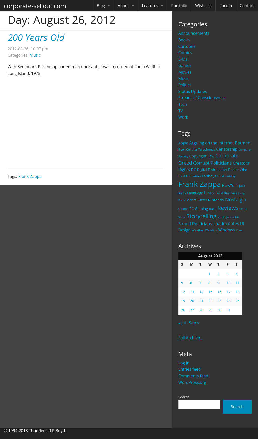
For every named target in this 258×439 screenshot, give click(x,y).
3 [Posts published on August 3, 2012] (228, 273)
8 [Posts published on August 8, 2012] (209, 282)
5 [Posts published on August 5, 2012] (182, 282)
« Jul (182, 323)
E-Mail (184, 59)
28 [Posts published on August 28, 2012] (201, 310)
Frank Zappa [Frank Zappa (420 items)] (199, 184)
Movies (185, 72)
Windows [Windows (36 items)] (226, 230)
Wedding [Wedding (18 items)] (211, 230)
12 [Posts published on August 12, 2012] (183, 291)
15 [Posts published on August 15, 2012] (210, 291)
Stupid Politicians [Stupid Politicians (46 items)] (195, 223)
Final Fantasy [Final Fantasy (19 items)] (226, 176)
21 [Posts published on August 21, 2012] (201, 300)
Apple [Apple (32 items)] (183, 142)
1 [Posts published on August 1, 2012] (209, 273)
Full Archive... (190, 338)
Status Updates (192, 91)
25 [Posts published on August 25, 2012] (238, 300)
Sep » (194, 323)
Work (183, 117)
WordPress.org (192, 382)
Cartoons (187, 46)
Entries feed (189, 369)
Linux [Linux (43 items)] (209, 193)
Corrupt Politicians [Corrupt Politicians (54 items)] (212, 163)
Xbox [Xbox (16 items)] (239, 230)
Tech (182, 104)
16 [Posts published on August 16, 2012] (219, 291)
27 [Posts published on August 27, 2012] (192, 310)
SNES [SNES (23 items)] (243, 208)
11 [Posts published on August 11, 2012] (238, 282)
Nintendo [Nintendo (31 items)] (216, 199)
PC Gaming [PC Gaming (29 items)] (198, 208)
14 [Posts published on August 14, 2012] (201, 291)
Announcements (193, 33)
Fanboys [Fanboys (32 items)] (209, 175)
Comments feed (193, 376)
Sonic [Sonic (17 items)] (182, 217)
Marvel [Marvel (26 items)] (192, 200)
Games (184, 65)
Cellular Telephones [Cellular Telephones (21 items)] (200, 149)
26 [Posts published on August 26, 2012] (183, 310)
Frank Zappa (30, 176)
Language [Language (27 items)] (195, 193)
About (123, 5)
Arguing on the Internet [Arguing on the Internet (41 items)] (211, 143)
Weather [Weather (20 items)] (198, 230)
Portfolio (179, 5)
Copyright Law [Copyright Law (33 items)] (201, 155)
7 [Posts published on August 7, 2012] (200, 282)
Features (150, 5)
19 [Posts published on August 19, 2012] (183, 300)
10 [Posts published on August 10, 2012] (229, 282)
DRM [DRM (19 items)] (181, 176)
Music (183, 78)
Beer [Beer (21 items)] (181, 149)
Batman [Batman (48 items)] (242, 143)
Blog (101, 5)
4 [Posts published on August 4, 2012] (237, 273)
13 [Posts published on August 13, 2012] (192, 291)
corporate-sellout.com (35, 6)
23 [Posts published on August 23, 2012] (219, 300)
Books (184, 40)
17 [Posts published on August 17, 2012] (229, 291)
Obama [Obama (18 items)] (183, 209)
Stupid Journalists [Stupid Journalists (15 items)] (228, 217)
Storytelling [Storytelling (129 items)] (201, 216)
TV (180, 111)
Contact (247, 5)
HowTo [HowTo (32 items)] (228, 185)
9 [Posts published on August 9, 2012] (218, 282)
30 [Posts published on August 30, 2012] (219, 310)
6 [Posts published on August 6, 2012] (191, 282)
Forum (225, 5)
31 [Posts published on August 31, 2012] (229, 310)
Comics (185, 52)
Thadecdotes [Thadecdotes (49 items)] (226, 223)
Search (183, 397)
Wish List (203, 5)
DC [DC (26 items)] (193, 169)
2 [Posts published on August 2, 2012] (218, 273)
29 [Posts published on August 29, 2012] (210, 310)
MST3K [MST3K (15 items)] (202, 200)
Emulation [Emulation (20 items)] (193, 176)
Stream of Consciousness (201, 97)
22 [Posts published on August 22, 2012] (210, 300)
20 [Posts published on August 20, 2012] (192, 300)
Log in (184, 363)
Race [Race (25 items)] (212, 208)
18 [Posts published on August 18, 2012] (238, 291)
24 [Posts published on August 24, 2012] (229, 300)
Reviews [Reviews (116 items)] (227, 207)
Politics (184, 85)
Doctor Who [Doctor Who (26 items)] (237, 169)
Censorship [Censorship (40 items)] (226, 149)
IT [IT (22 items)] (236, 185)
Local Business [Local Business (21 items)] (226, 193)
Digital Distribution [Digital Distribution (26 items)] (212, 169)
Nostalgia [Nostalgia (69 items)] (235, 199)
